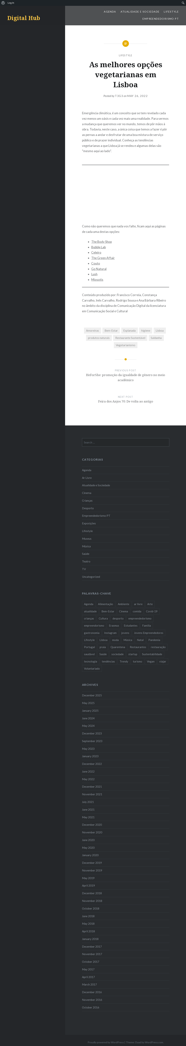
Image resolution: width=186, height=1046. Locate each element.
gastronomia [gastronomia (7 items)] (91, 632)
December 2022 (92, 763)
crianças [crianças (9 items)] (89, 618)
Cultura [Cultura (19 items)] (103, 618)
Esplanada (129, 330)
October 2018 (90, 908)
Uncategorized (91, 576)
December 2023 (92, 733)
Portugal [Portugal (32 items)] (89, 647)
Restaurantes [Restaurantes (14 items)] (138, 647)
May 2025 (88, 703)
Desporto (88, 508)
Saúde (85, 553)
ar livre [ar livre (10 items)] (138, 604)
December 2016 (92, 992)
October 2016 (90, 1007)
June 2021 (88, 809)
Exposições (89, 523)
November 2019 (92, 870)
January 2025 (90, 710)
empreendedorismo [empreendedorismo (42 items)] (139, 618)
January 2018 (90, 939)
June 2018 (88, 916)
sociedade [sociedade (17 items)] (117, 654)
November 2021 (92, 794)
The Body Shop (101, 242)
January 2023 (90, 756)
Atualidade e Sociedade (140, 11)
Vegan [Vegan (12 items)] (151, 661)
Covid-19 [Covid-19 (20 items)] (151, 611)
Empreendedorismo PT (161, 18)
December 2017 (92, 946)
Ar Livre (87, 477)
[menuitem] (3, 3)
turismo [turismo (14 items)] (137, 661)
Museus (86, 538)
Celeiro (96, 252)
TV (84, 569)
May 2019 (88, 878)
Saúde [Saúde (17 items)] (103, 654)
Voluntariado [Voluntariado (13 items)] (92, 668)
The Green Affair (103, 258)
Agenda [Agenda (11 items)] (88, 604)
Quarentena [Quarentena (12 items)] (118, 647)
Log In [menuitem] (11, 2)
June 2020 (88, 840)
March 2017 (89, 984)
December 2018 (92, 893)
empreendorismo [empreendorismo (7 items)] (94, 625)
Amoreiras (92, 330)
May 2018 (88, 923)
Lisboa (160, 330)
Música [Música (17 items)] (127, 640)
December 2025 (92, 695)
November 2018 (92, 900)
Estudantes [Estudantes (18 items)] (130, 625)
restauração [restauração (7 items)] (158, 647)
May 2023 (88, 748)
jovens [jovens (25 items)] (125, 632)
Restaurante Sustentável (130, 337)
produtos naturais (99, 337)
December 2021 (92, 786)
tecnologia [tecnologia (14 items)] (90, 661)
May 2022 (88, 779)
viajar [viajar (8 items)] (162, 661)
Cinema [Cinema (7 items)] (123, 611)
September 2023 (92, 741)
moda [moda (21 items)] (115, 640)
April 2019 (88, 885)
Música (86, 546)
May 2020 (88, 847)
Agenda (110, 11)
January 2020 (90, 855)
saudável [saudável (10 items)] (89, 654)
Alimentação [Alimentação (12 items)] (105, 604)
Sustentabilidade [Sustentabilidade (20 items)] (152, 654)
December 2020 (92, 824)
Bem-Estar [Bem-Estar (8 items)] (107, 611)
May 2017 (88, 969)
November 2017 (92, 954)
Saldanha (156, 337)
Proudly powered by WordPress (106, 1042)
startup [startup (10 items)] (132, 654)
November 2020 (92, 832)
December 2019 (92, 862)
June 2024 (88, 718)
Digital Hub (23, 18)
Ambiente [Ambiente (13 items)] (123, 604)
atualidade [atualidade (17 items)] (90, 611)
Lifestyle (171, 11)
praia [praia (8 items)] (103, 647)
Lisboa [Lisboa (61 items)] (103, 640)
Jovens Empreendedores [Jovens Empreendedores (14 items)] (148, 632)
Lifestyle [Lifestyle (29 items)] (89, 640)
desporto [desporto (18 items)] (118, 618)
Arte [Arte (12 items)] (150, 604)
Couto (95, 263)
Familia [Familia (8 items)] (146, 625)
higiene (145, 330)
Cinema (86, 492)
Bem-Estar (111, 330)
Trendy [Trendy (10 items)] (124, 661)
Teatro (86, 561)
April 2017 (88, 977)
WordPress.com (154, 1042)
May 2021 (88, 817)
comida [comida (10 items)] (137, 611)
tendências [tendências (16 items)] (108, 661)
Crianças (87, 500)
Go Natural (99, 269)
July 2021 (88, 801)
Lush (94, 274)
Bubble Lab (98, 247)
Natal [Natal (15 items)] (140, 640)
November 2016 (92, 999)
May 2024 (88, 725)
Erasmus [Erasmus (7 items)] (114, 625)
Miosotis (97, 279)
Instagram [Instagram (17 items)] (110, 632)
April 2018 (88, 931)
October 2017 (90, 961)
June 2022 (88, 771)
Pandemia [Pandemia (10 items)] (154, 640)
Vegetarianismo (125, 345)
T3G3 (119, 95)
